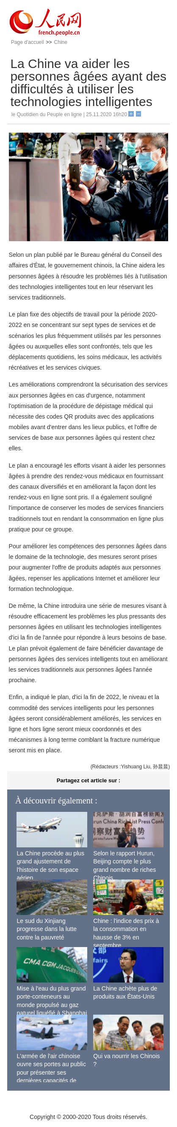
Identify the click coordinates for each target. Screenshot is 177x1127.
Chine (60, 42)
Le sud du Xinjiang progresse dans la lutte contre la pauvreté (47, 929)
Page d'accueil (27, 42)
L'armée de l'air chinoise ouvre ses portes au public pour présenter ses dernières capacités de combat (51, 1072)
